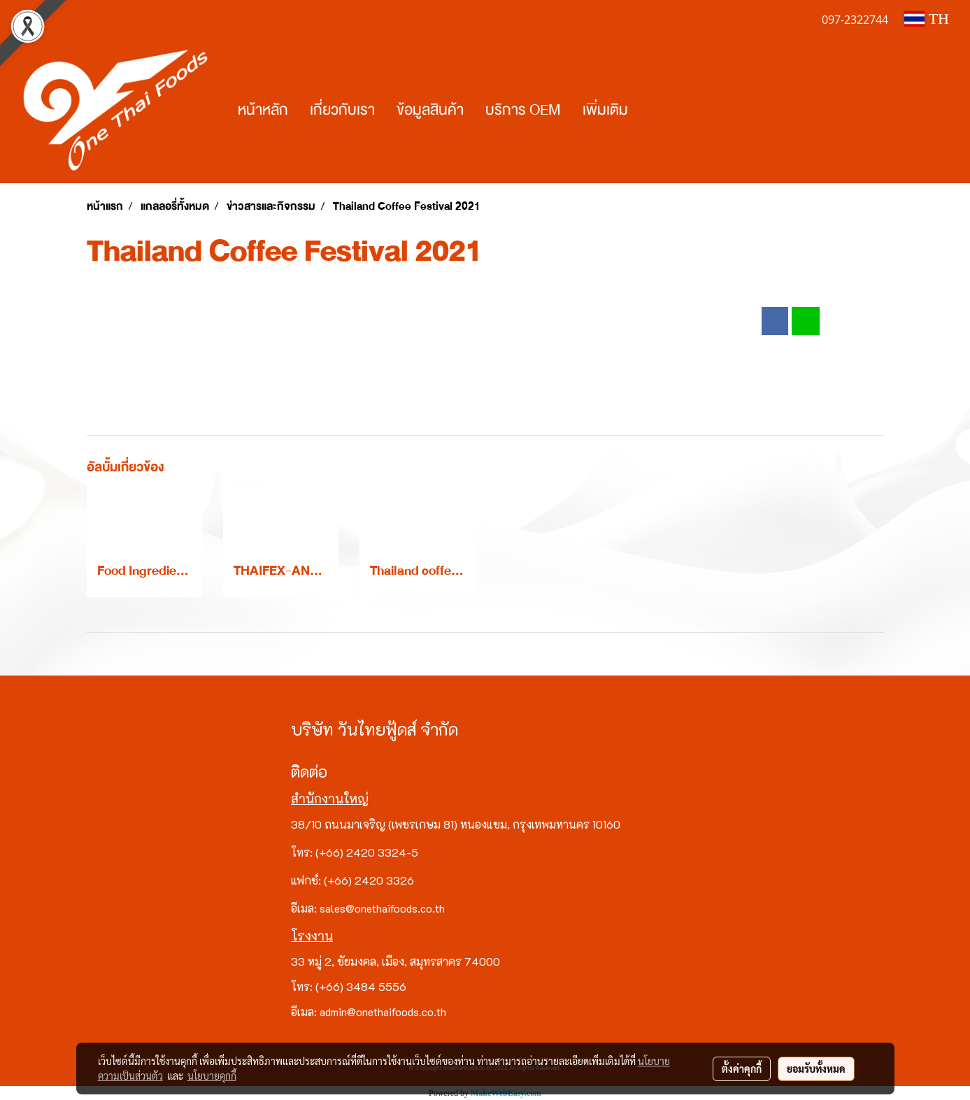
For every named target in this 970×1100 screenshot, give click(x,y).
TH (926, 18)
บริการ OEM (523, 109)
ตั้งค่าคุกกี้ (742, 1068)
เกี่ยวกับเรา (342, 109)
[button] (651, 110)
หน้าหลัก (263, 109)
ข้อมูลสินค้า (430, 109)
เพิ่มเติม (605, 109)
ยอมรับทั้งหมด (816, 1068)
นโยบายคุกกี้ (211, 1075)
